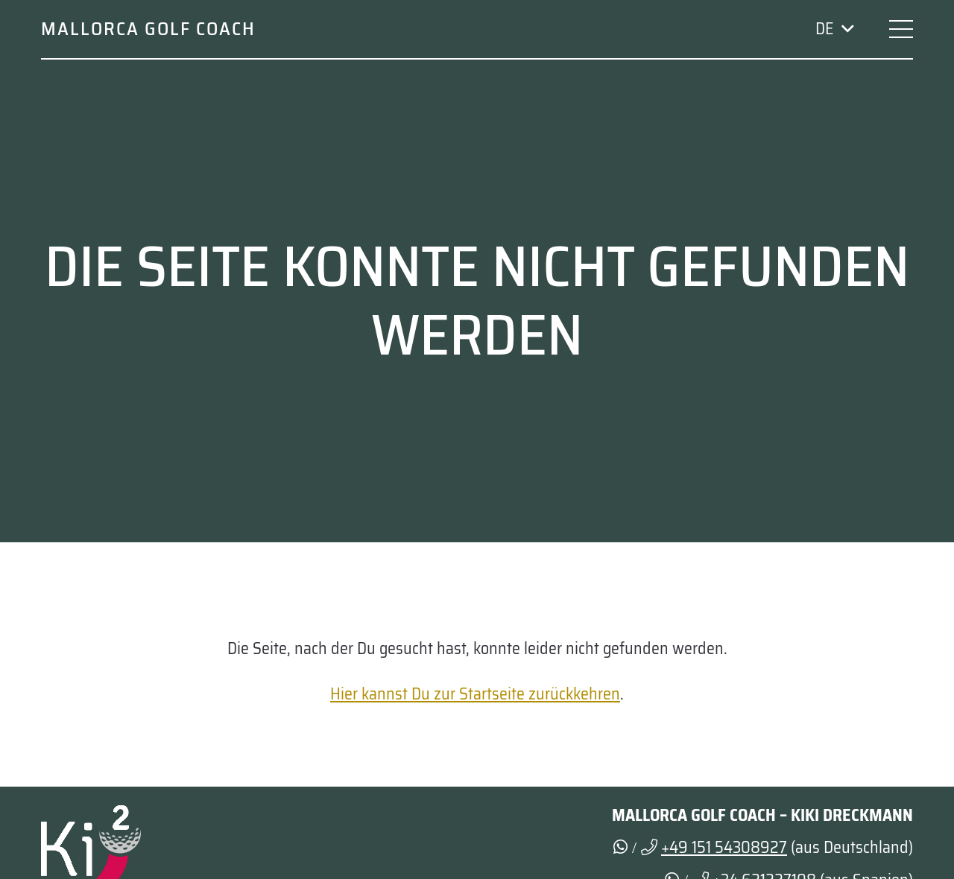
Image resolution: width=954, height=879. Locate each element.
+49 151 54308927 (724, 847)
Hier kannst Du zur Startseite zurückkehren (475, 694)
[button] (834, 29)
